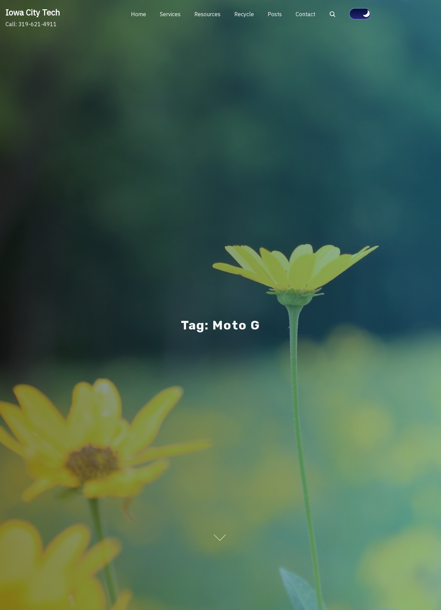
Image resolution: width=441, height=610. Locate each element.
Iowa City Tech (33, 12)
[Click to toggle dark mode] (360, 14)
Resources (207, 14)
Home (138, 14)
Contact (305, 14)
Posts (275, 14)
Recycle (244, 14)
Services (170, 14)
